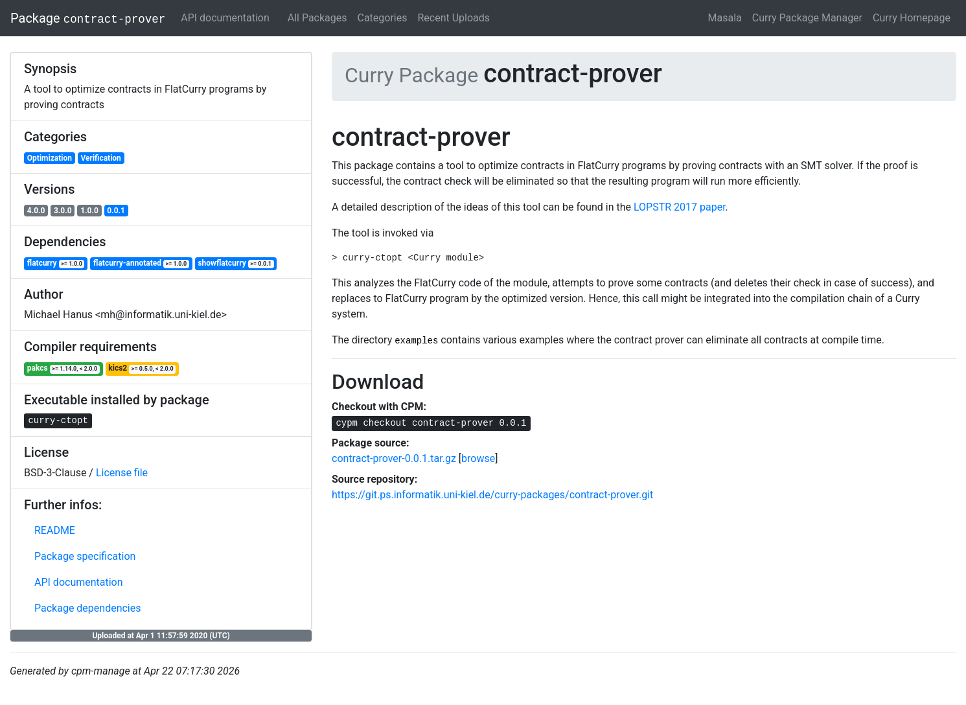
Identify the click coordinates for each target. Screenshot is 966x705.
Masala (725, 18)
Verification (100, 158)
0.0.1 (116, 210)
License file (122, 473)
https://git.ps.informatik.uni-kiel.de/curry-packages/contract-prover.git (492, 495)
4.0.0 (36, 210)
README (54, 530)
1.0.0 (89, 210)
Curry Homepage (911, 18)
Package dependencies (87, 608)
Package (87, 18)
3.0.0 (63, 210)
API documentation (225, 18)
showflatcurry (235, 263)
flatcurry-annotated (141, 263)
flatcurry (56, 263)
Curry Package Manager (807, 18)
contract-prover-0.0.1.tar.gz (394, 458)
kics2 (142, 368)
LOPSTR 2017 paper (680, 207)
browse (478, 458)
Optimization (49, 158)
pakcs (63, 368)
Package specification (84, 556)
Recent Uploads (454, 18)
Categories (383, 18)
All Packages (317, 18)
